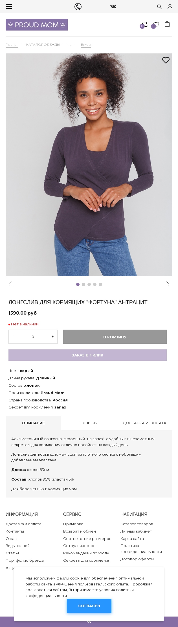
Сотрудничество (79, 545)
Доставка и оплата (144, 423)
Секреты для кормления (86, 560)
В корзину (114, 337)
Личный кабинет (136, 531)
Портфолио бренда (25, 560)
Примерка (73, 524)
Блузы (86, 45)
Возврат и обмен (79, 531)
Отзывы (89, 423)
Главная (12, 45)
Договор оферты (137, 559)
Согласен (89, 606)
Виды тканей (18, 545)
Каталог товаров (136, 524)
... (70, 45)
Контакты (15, 531)
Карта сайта (132, 538)
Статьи (12, 553)
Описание (33, 423)
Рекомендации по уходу (86, 553)
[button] (78, 284)
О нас (11, 538)
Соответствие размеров (87, 538)
